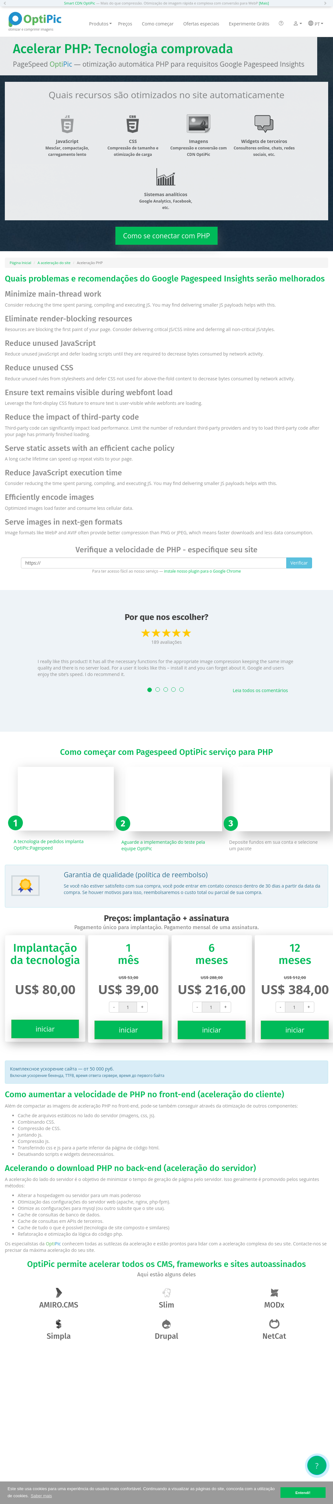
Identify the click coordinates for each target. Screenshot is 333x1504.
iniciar (44, 1028)
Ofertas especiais (201, 24)
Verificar (299, 563)
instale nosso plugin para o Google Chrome (202, 571)
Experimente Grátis (249, 24)
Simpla (59, 1330)
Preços (125, 24)
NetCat (274, 1330)
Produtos (100, 24)
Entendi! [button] (302, 1492)
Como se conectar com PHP (166, 235)
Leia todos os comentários (260, 690)
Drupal (166, 1330)
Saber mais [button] (41, 1495)
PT (315, 24)
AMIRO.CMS (58, 1298)
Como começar (157, 24)
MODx (274, 1298)
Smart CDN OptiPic (79, 3)
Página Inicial (20, 262)
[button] (6, 3)
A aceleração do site (54, 262)
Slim (166, 1298)
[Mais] (264, 3)
